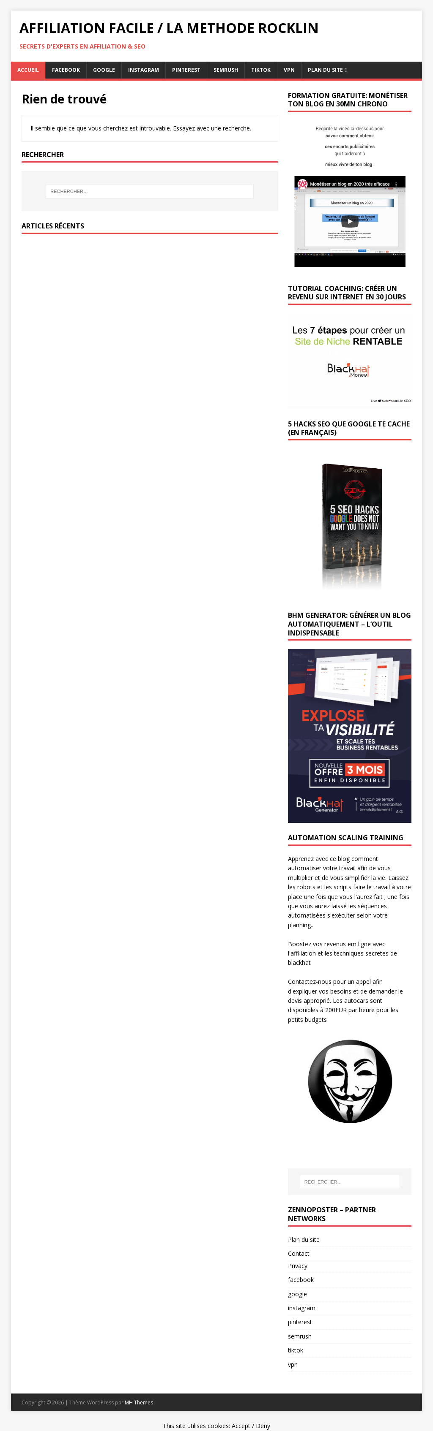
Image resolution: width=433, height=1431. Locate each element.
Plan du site (304, 1239)
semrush (226, 69)
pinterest (186, 69)
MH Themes (139, 1402)
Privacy (297, 1266)
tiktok (261, 69)
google (104, 69)
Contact (299, 1253)
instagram (143, 69)
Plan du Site (325, 69)
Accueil (28, 69)
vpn (289, 69)
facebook (66, 69)
